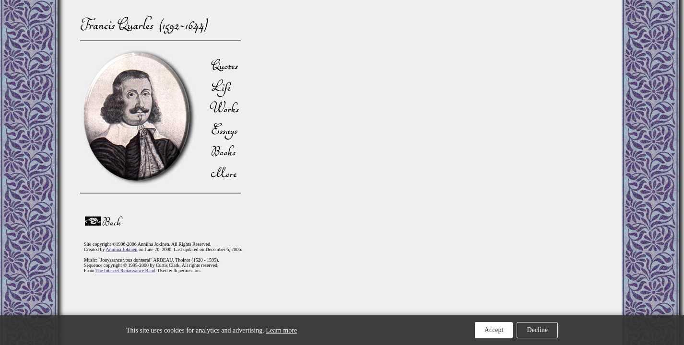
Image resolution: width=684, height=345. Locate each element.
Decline (537, 330)
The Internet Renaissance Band (125, 270)
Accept (494, 330)
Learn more (281, 330)
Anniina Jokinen (122, 249)
